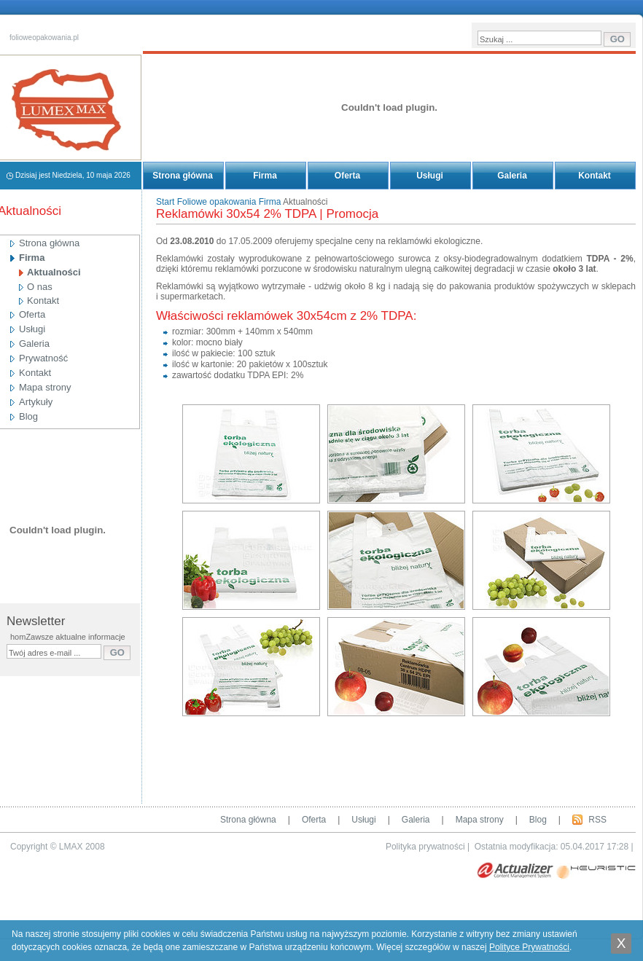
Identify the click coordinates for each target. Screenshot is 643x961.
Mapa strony (480, 820)
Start (165, 202)
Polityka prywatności (425, 847)
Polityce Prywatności (529, 947)
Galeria (512, 175)
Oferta (347, 175)
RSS (597, 820)
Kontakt (594, 175)
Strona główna (182, 175)
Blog (538, 820)
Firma (265, 175)
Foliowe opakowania (217, 202)
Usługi (429, 175)
